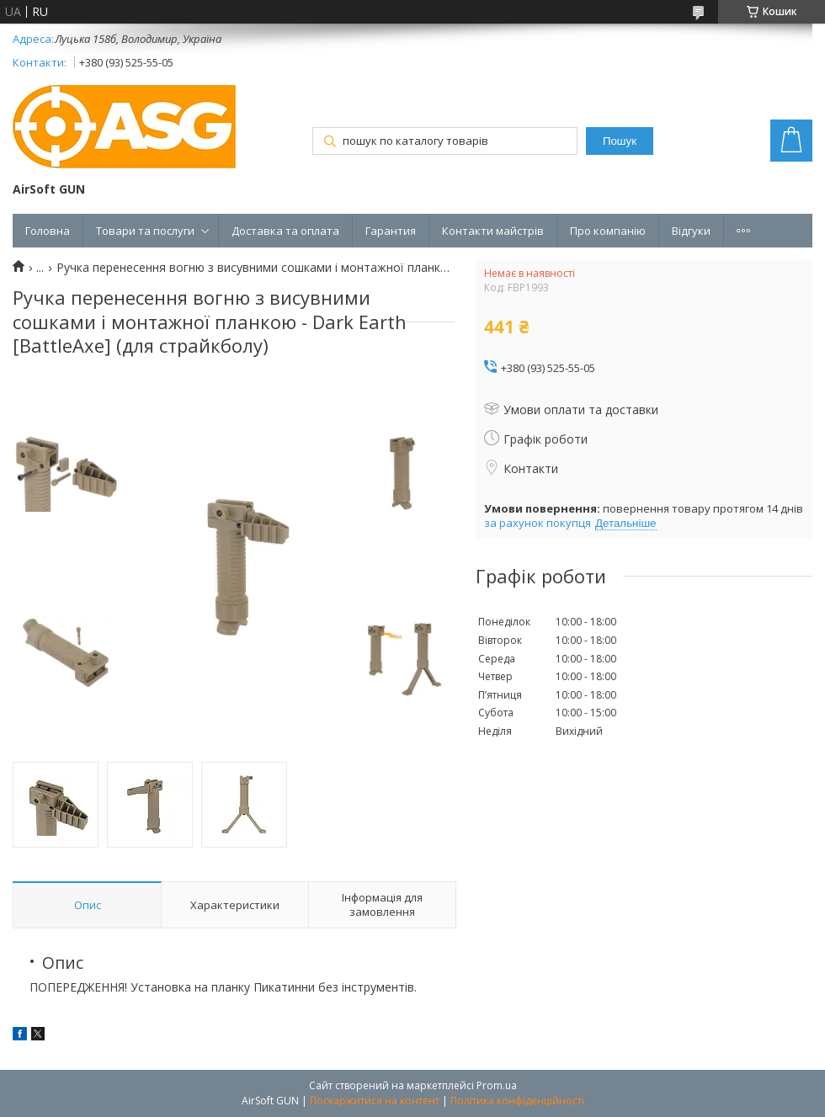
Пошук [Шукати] (619, 141)
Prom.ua (496, 1085)
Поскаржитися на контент (374, 1100)
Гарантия (390, 230)
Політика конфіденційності (517, 1100)
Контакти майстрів (493, 230)
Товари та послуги (145, 230)
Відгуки (691, 230)
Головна (47, 230)
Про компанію (608, 230)
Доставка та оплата (285, 230)
